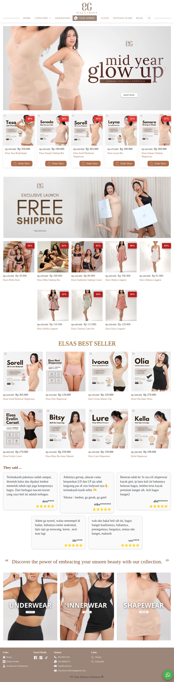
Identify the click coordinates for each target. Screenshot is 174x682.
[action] (168, 675)
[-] (35, 658)
